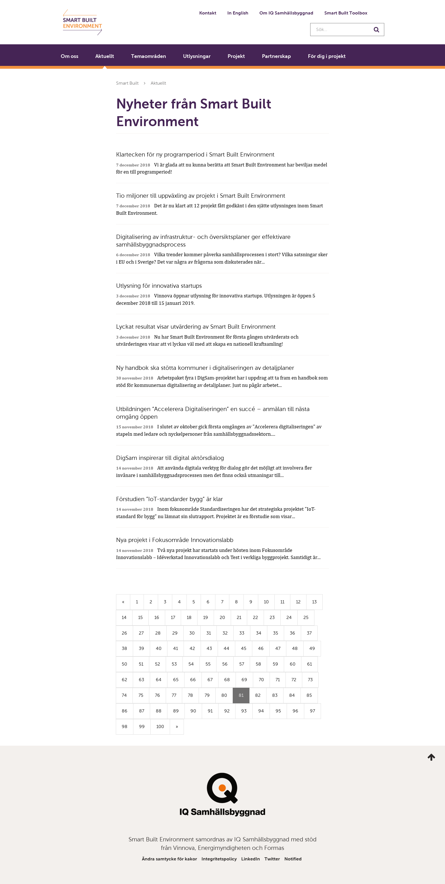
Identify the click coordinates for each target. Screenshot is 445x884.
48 (295, 648)
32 (225, 633)
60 (292, 664)
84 (292, 695)
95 (278, 710)
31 (208, 633)
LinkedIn (250, 858)
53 (174, 664)
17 (173, 617)
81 (244, 697)
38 (124, 648)
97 (312, 710)
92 (227, 710)
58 (258, 664)
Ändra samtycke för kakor (169, 858)
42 (192, 648)
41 (175, 648)
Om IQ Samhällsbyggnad (286, 13)
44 (226, 648)
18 (189, 617)
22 (255, 617)
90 (193, 710)
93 (244, 710)
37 (309, 633)
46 (261, 648)
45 (243, 648)
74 (124, 695)
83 (275, 695)
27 (141, 633)
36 (292, 633)
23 (272, 617)
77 (174, 695)
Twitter (272, 858)
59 (275, 664)
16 (156, 617)
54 (191, 664)
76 (157, 695)
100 (160, 726)
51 (141, 664)
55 (208, 664)
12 (298, 601)
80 (224, 695)
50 (124, 664)
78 (190, 695)
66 (193, 679)
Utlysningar (197, 56)
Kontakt (207, 13)
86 (124, 710)
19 (205, 617)
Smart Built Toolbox (345, 13)
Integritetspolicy (219, 858)
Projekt (236, 56)
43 (209, 648)
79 (207, 695)
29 (175, 633)
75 (140, 695)
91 (210, 710)
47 (277, 648)
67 (210, 679)
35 (275, 633)
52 (157, 664)
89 (176, 710)
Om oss (69, 56)
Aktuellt (104, 56)
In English (237, 13)
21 (239, 617)
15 (140, 617)
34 (258, 633)
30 (192, 633)
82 (258, 695)
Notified (293, 858)
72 (293, 679)
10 (266, 601)
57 (241, 664)
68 (227, 679)
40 (158, 648)
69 (244, 679)
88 (158, 710)
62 (124, 679)
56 (225, 664)
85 (309, 695)
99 (142, 726)
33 (241, 633)
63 (141, 679)
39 (141, 648)
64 (158, 679)
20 (222, 617)
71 (278, 679)
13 (314, 601)
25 (305, 617)
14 (124, 617)
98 (124, 726)
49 (312, 648)
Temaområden (148, 56)
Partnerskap (276, 56)
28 (158, 633)
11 (282, 601)
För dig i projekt (327, 56)
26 (124, 633)
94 (261, 710)
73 (310, 679)
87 (141, 710)
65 (176, 679)
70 (261, 679)
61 (309, 664)
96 (295, 710)
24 (289, 617)
